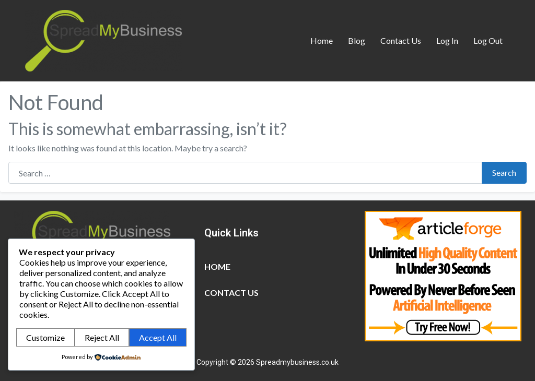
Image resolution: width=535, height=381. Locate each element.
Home (321, 40)
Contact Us (400, 40)
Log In (447, 40)
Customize (45, 337)
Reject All (102, 337)
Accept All (158, 337)
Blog (356, 40)
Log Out (488, 40)
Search (504, 172)
